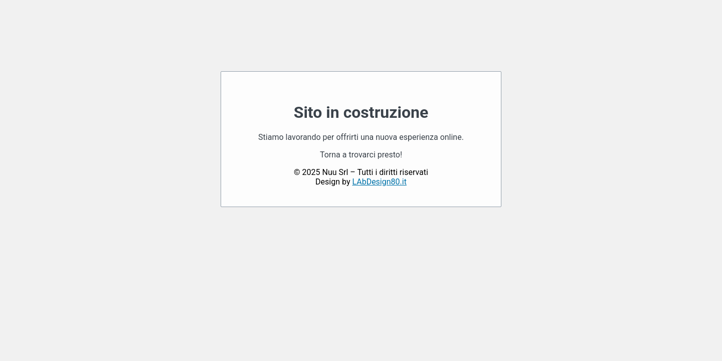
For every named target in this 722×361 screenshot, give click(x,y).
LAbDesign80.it (379, 182)
